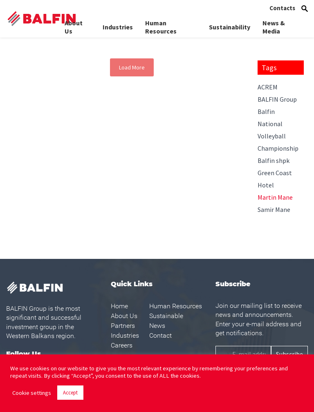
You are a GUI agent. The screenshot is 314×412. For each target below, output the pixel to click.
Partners (123, 326)
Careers (121, 345)
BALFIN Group (277, 99)
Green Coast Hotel (275, 179)
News (157, 326)
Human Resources (161, 24)
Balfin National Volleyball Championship (278, 129)
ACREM (268, 87)
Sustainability (229, 24)
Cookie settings (31, 392)
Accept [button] (70, 392)
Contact (160, 335)
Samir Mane (274, 209)
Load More (132, 67)
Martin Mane (275, 197)
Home (119, 306)
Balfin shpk (273, 160)
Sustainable (166, 316)
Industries (118, 24)
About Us (74, 24)
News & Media (273, 24)
